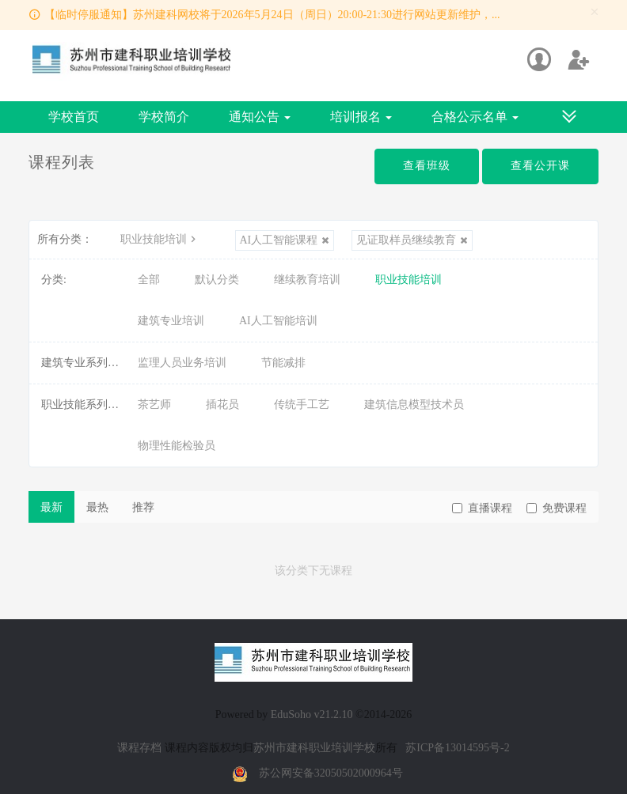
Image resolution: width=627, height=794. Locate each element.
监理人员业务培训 (182, 363)
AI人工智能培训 (278, 321)
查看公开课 (540, 166)
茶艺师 (154, 404)
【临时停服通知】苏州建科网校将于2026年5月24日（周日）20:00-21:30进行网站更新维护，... (272, 15)
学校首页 (73, 116)
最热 (97, 507)
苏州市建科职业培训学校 (314, 748)
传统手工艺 (301, 404)
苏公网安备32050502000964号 (331, 773)
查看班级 (426, 166)
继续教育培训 (307, 279)
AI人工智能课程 (285, 240)
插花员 (222, 404)
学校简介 (164, 116)
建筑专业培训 (171, 321)
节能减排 (283, 363)
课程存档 (139, 748)
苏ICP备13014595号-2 (457, 748)
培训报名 (361, 116)
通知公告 (260, 116)
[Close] (594, 12)
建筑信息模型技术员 (414, 404)
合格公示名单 (475, 116)
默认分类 (217, 279)
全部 (149, 279)
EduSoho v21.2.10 (312, 714)
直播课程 (482, 508)
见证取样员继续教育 (412, 240)
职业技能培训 (160, 239)
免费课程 (556, 508)
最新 (51, 507)
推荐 (143, 507)
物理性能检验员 (176, 446)
